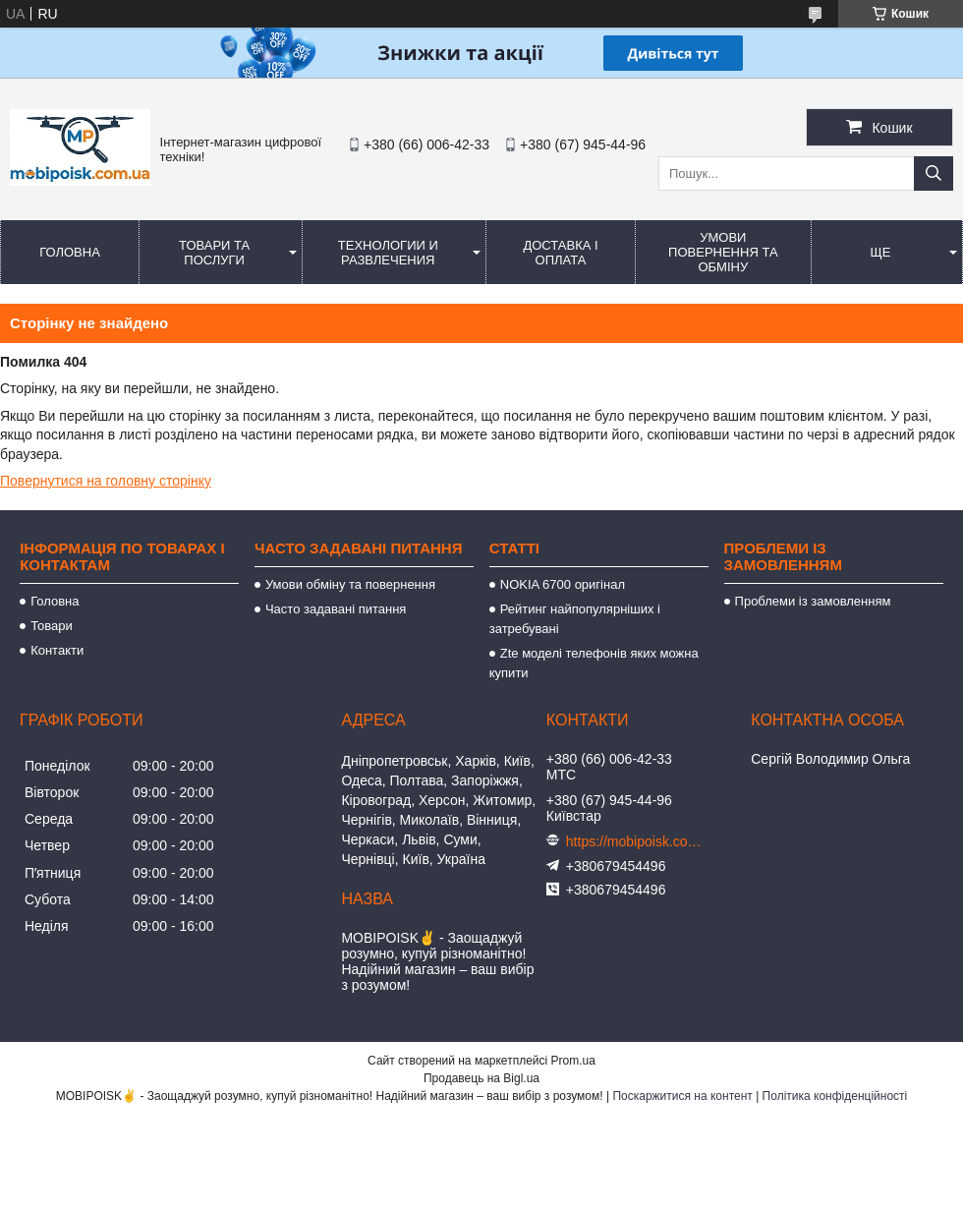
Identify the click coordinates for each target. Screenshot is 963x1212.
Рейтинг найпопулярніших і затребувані (574, 619)
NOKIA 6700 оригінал (562, 584)
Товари (51, 625)
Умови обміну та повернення (350, 584)
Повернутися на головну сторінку (105, 481)
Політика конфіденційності (835, 1096)
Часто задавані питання (335, 609)
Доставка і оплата (560, 252)
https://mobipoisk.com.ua (635, 841)
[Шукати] (933, 173)
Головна (69, 252)
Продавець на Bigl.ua (481, 1078)
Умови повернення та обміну (722, 252)
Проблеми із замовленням (813, 601)
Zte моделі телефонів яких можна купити (594, 663)
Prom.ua (573, 1061)
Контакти (57, 650)
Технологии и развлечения (388, 252)
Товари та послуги (214, 252)
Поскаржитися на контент (682, 1096)
